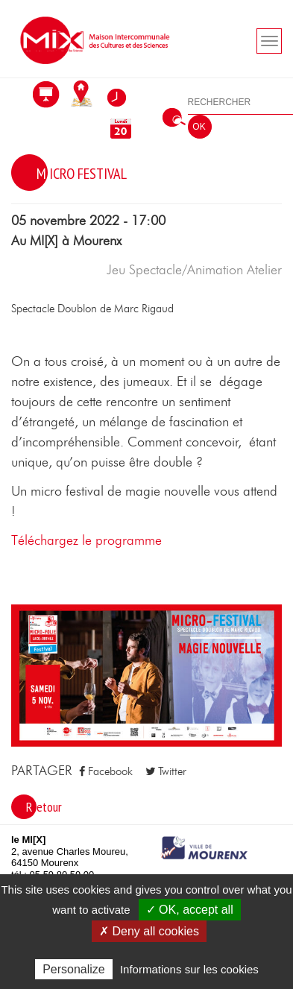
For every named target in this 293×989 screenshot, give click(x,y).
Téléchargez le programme (86, 541)
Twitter (165, 771)
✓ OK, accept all (189, 909)
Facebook (106, 771)
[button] (146, 674)
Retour (44, 806)
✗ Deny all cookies (149, 931)
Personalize (73, 969)
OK (198, 126)
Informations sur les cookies (189, 969)
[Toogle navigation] (269, 41)
